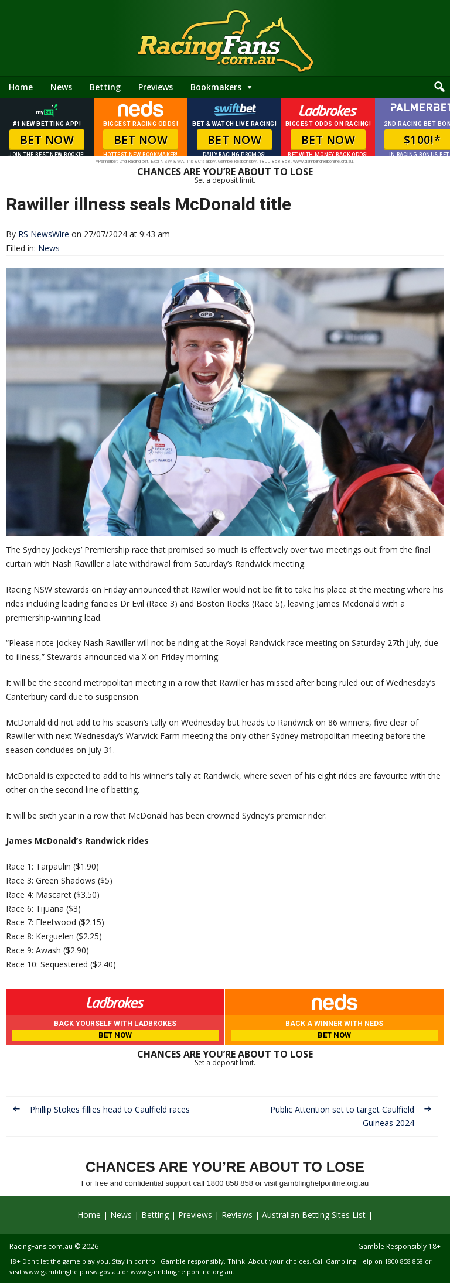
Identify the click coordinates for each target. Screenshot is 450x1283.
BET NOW (47, 140)
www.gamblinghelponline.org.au (182, 1271)
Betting (105, 87)
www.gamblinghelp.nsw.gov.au (71, 1271)
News (61, 87)
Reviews (237, 1214)
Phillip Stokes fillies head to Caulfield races (110, 1109)
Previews (155, 87)
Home (21, 87)
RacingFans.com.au (41, 1246)
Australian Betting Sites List (314, 1214)
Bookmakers (215, 87)
